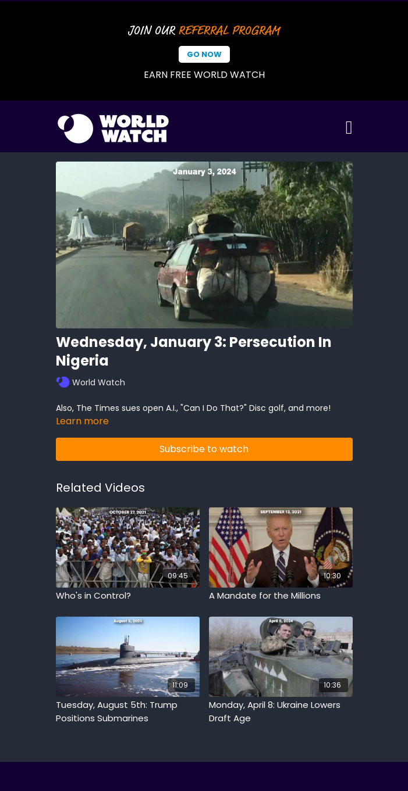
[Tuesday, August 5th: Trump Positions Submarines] (128, 712)
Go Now (204, 54)
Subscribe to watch (204, 449)
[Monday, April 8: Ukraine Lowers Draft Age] (281, 712)
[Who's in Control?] (128, 596)
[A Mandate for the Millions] (281, 596)
